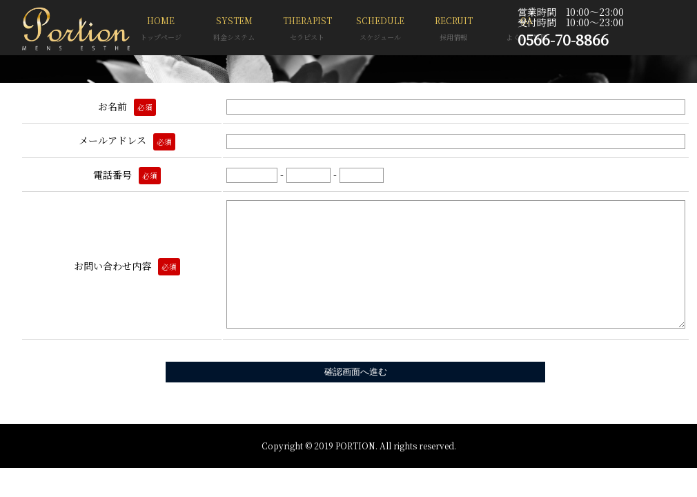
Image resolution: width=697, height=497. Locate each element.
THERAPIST (307, 30)
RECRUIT (453, 30)
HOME (161, 30)
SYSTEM (234, 30)
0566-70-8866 (563, 39)
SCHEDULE (380, 30)
